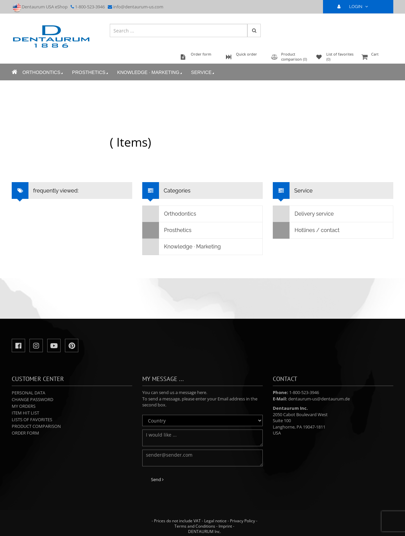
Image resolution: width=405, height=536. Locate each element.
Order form (25, 433)
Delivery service (303, 214)
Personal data (28, 393)
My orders (23, 406)
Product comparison (36, 426)
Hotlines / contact (306, 230)
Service (203, 72)
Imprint (225, 526)
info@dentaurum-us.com (138, 7)
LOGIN (355, 6)
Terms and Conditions (194, 526)
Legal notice (215, 521)
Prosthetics (90, 72)
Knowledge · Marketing (150, 72)
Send (157, 479)
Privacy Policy (242, 521)
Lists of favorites (32, 419)
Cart (376, 57)
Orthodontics (43, 72)
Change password (32, 399)
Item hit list (25, 413)
